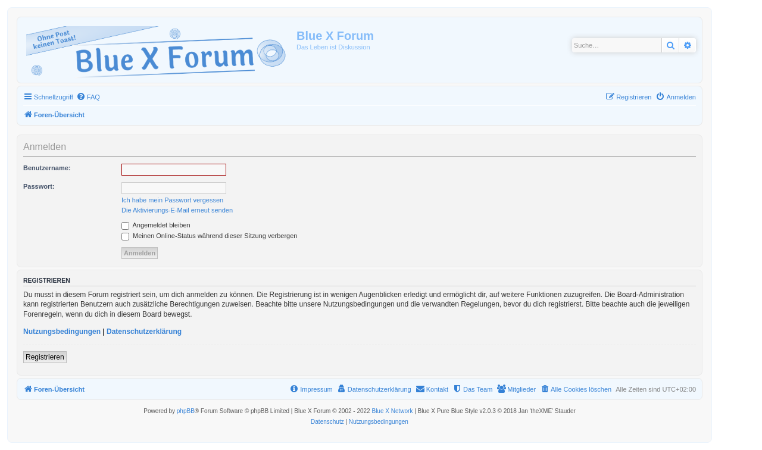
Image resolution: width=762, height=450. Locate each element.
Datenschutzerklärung (144, 331)
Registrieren (45, 357)
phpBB (186, 411)
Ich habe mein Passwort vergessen (172, 200)
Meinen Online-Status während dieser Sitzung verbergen (209, 235)
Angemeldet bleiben (155, 225)
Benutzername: (46, 167)
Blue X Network (392, 411)
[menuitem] (88, 97)
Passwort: (39, 186)
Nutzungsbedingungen (62, 331)
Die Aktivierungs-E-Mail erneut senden (177, 210)
